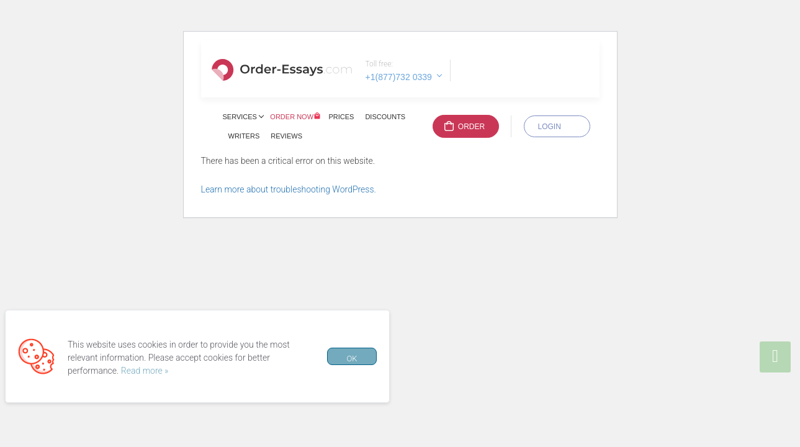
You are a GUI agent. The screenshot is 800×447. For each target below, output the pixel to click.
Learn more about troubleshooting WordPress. (288, 189)
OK (351, 358)
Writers (244, 136)
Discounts (385, 116)
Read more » (145, 371)
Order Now (291, 116)
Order (471, 126)
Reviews (286, 136)
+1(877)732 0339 (399, 77)
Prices (341, 116)
